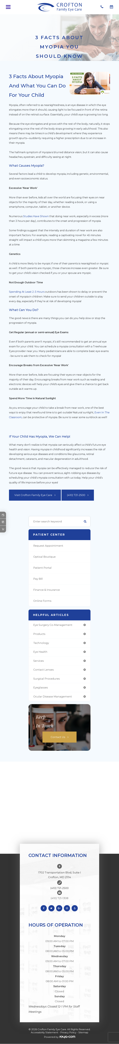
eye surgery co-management (52, 624)
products (39, 633)
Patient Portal (42, 567)
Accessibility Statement (44, 1032)
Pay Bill (38, 578)
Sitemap (83, 1032)
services (38, 660)
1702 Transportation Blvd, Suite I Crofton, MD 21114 (59, 875)
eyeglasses (40, 687)
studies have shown (36, 216)
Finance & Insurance (46, 589)
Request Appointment (48, 545)
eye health (40, 651)
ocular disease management (52, 696)
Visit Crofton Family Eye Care (33, 495)
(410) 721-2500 (76, 495)
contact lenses (43, 669)
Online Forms (42, 600)
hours (40, 291)
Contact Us (58, 737)
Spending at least (20, 291)
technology (41, 642)
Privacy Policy (68, 1032)
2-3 (34, 291)
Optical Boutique (44, 556)
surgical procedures (46, 678)
